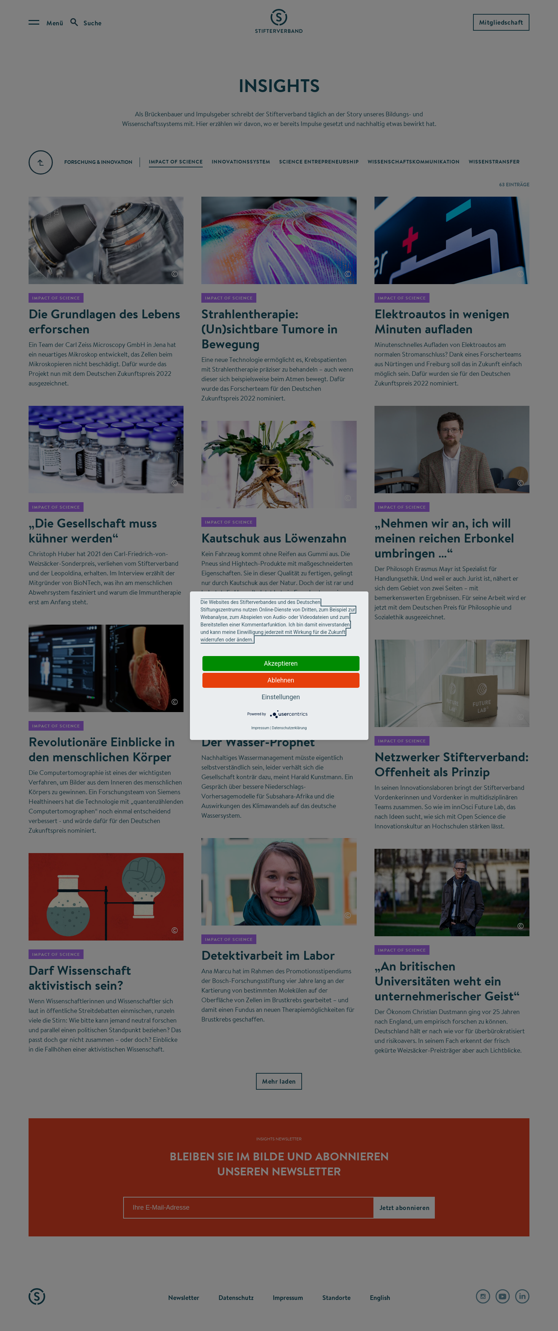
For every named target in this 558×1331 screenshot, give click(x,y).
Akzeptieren (281, 663)
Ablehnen (280, 680)
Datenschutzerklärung (289, 728)
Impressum (260, 728)
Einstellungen (281, 697)
